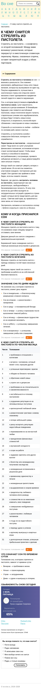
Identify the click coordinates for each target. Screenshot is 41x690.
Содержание (10, 74)
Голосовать (20, 665)
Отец (3, 621)
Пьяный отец (26, 621)
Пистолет (5, 624)
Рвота (23, 624)
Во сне (7, 3)
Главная (4, 24)
